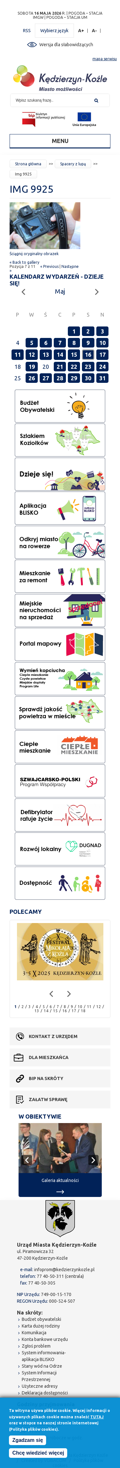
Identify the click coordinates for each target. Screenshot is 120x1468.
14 (60, 354)
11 (17, 354)
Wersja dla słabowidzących (66, 44)
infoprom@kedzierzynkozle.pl (64, 1269)
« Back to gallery (24, 262)
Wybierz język (54, 30)
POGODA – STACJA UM (66, 17)
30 (88, 378)
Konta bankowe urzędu (45, 1339)
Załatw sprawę (48, 1099)
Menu (60, 141)
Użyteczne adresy (40, 1386)
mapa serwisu (104, 59)
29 (74, 378)
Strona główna (28, 164)
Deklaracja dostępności (45, 1392)
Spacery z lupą (73, 164)
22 (74, 366)
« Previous (49, 266)
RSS (27, 30)
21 (60, 366)
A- (94, 31)
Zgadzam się (27, 1441)
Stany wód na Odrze (42, 1366)
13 (46, 354)
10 (102, 343)
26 (31, 378)
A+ (81, 31)
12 (31, 354)
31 (102, 378)
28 (60, 378)
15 (74, 354)
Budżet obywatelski (41, 1319)
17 (102, 354)
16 (88, 354)
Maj (60, 291)
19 (31, 366)
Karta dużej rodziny (41, 1325)
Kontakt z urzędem (53, 1036)
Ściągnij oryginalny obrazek (34, 254)
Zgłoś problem (36, 1346)
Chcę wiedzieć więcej (38, 1454)
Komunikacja (34, 1332)
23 (88, 366)
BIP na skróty (46, 1078)
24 (102, 366)
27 (46, 378)
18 (83, 1011)
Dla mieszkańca (48, 1057)
